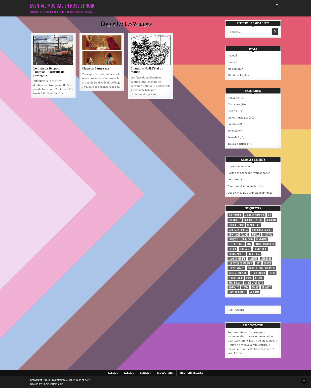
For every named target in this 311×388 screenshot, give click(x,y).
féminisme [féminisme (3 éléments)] (261, 239)
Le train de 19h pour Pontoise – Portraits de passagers (48, 72)
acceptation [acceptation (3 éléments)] (235, 215)
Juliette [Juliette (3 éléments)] (253, 258)
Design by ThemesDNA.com (46, 384)
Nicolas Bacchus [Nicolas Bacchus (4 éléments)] (238, 273)
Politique (233, 124)
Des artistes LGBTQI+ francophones (250, 192)
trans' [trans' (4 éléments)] (255, 287)
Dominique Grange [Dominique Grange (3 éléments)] (261, 230)
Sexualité (233, 137)
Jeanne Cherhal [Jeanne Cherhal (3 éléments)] (237, 258)
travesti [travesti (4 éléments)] (266, 287)
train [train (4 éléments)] (245, 287)
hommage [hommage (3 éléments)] (245, 249)
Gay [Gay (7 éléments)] (249, 244)
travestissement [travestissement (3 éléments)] (237, 292)
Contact (232, 62)
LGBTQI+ (233, 111)
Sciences (233, 130)
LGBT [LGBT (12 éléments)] (258, 263)
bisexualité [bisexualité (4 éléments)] (235, 220)
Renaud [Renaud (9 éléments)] (259, 278)
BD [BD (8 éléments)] (269, 215)
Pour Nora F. (235, 179)
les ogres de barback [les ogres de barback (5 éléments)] (240, 263)
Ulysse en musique (239, 166)
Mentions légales (238, 75)
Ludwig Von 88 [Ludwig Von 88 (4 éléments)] (236, 268)
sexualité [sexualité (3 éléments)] (234, 287)
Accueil (232, 55)
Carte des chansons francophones (249, 172)
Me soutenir (235, 68)
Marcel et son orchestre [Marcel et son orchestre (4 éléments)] (261, 268)
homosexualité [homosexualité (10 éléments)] (237, 254)
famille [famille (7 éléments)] (256, 234)
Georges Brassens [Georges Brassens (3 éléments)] (264, 244)
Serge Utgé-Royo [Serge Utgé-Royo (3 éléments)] (254, 282)
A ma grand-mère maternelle (246, 186)
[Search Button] (277, 5)
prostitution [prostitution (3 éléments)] (236, 278)
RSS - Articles (236, 309)
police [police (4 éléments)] (272, 273)
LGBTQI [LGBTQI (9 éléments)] (267, 263)
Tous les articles (238, 143)
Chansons (234, 104)
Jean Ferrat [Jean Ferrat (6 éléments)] (254, 254)
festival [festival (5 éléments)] (267, 234)
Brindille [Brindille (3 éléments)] (271, 220)
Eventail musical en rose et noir (62, 5)
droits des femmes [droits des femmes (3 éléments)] (238, 234)
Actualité (233, 97)
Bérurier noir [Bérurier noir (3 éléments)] (236, 225)
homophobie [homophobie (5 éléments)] (260, 249)
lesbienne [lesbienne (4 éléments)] (266, 258)
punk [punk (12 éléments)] (249, 278)
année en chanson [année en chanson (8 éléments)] (254, 215)
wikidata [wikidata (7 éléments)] (254, 292)
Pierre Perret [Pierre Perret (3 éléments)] (258, 273)
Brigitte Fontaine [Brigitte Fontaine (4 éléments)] (253, 220)
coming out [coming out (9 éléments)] (253, 225)
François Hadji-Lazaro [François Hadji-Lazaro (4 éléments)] (241, 239)
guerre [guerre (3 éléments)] (232, 249)
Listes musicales (238, 117)
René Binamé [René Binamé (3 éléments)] (235, 282)
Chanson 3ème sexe (95, 68)
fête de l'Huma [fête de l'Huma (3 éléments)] (236, 244)
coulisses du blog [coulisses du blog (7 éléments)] (238, 230)
